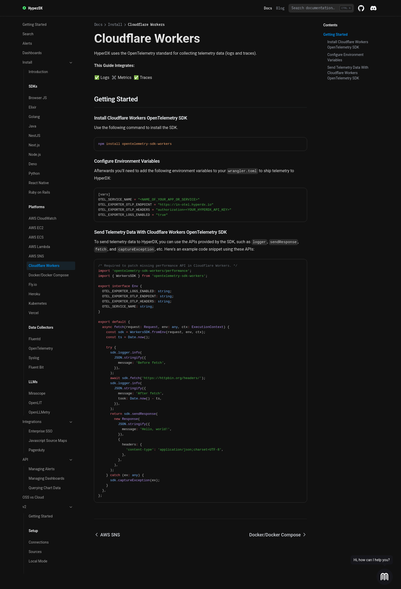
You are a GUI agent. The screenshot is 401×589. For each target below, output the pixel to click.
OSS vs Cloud (33, 475)
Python (34, 151)
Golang (34, 95)
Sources (35, 530)
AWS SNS (36, 234)
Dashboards (32, 31)
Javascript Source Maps (48, 419)
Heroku (34, 272)
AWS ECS (36, 215)
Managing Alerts (41, 447)
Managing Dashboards (46, 456)
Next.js (34, 123)
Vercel (34, 291)
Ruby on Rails (39, 170)
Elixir (32, 85)
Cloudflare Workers (44, 244)
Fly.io (33, 263)
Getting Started (41, 494)
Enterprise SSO (40, 409)
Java (32, 104)
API (48, 437)
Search (34, 565)
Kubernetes (38, 281)
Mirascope (37, 371)
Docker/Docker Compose (49, 253)
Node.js (35, 133)
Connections (39, 520)
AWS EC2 (36, 206)
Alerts (27, 21)
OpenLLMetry (39, 390)
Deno (33, 142)
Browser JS (38, 76)
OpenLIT (35, 381)
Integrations (48, 400)
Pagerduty (37, 428)
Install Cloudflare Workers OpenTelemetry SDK (347, 44)
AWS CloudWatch (42, 196)
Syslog (34, 336)
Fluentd (35, 317)
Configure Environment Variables (345, 57)
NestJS (34, 114)
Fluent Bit (36, 345)
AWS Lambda (39, 225)
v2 (48, 485)
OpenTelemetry (41, 326)
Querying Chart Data (45, 466)
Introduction (38, 50)
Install (48, 40)
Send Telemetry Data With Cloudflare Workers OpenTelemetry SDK (347, 72)
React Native (39, 161)
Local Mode (38, 539)
